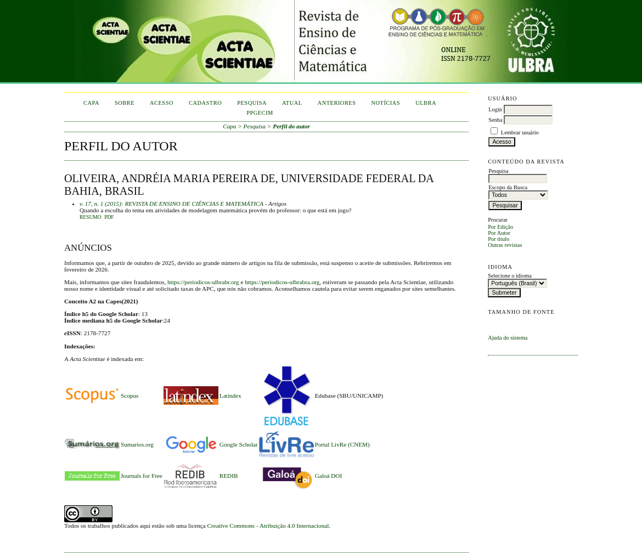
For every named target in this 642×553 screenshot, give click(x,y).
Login (495, 109)
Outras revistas (505, 245)
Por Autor (499, 233)
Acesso (161, 103)
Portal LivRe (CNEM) (342, 444)
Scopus (129, 395)
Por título (498, 239)
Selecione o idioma (510, 276)
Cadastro (205, 103)
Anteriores (337, 103)
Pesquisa (252, 103)
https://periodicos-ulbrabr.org (203, 282)
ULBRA (425, 103)
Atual (292, 103)
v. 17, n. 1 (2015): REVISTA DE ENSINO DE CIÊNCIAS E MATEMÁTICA (171, 203)
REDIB (228, 475)
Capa (91, 103)
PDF (109, 217)
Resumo (91, 217)
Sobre (124, 103)
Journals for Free (141, 475)
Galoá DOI (328, 475)
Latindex (230, 395)
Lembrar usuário (520, 132)
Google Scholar (238, 444)
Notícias (386, 103)
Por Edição (500, 227)
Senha (495, 120)
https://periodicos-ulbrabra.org (282, 282)
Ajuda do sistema (507, 338)
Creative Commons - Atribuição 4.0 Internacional (268, 525)
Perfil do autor (291, 126)
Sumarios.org (137, 444)
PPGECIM (259, 113)
